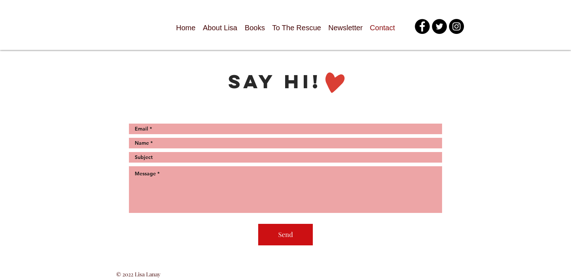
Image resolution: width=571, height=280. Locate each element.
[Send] (285, 234)
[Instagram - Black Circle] (456, 26)
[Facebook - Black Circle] (422, 26)
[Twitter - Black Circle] (439, 26)
